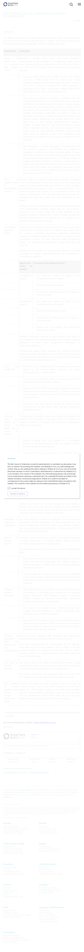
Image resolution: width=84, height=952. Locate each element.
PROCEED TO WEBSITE (17, 494)
